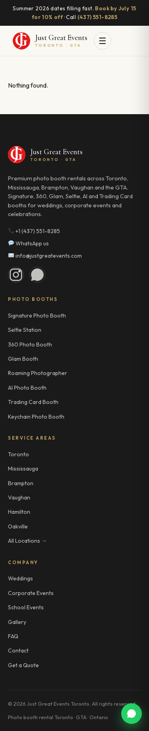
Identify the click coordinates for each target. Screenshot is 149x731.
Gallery (17, 622)
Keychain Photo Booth (36, 416)
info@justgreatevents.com (45, 255)
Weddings (20, 578)
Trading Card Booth (33, 402)
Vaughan (19, 497)
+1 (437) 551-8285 (34, 231)
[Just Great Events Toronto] (50, 41)
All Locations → (27, 540)
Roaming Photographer (37, 373)
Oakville (18, 526)
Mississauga (23, 468)
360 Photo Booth (30, 344)
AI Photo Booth (27, 387)
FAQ (13, 636)
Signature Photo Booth (37, 315)
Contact (18, 650)
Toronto (18, 454)
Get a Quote (23, 665)
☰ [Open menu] (102, 40)
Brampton (20, 483)
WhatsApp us (28, 243)
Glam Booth (23, 358)
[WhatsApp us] (131, 713)
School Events (26, 607)
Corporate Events (31, 593)
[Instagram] (16, 275)
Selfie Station (24, 329)
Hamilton (19, 511)
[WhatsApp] (37, 275)
